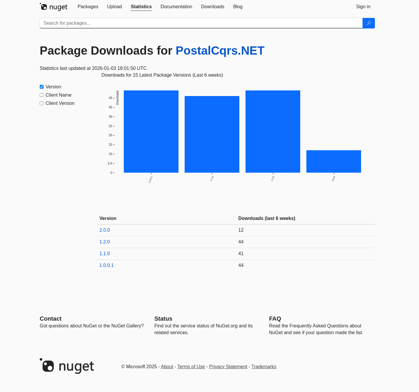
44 (241, 241)
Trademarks (263, 366)
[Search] (369, 23)
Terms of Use (191, 366)
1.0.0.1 (106, 265)
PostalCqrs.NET (220, 50)
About (167, 366)
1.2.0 (104, 241)
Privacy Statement (228, 366)
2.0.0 (104, 230)
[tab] (88, 6)
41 (241, 253)
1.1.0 (104, 253)
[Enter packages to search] (201, 23)
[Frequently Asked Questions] (275, 318)
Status (163, 318)
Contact (50, 318)
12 (241, 230)
